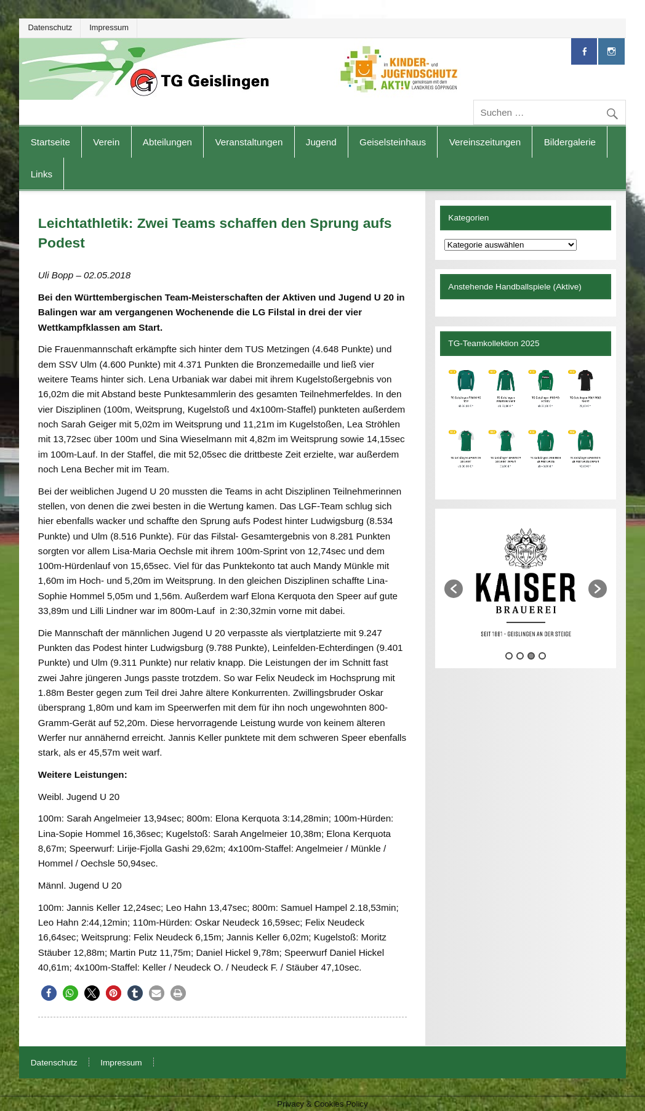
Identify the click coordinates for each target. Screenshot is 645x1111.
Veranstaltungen (249, 142)
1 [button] (509, 656)
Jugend (321, 142)
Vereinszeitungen (485, 142)
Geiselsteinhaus (392, 142)
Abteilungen (167, 142)
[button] (49, 993)
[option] (526, 582)
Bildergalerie (570, 142)
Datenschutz (50, 27)
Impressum (109, 27)
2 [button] (520, 656)
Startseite (50, 142)
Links (41, 174)
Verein (106, 142)
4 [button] (542, 656)
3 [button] (531, 656)
